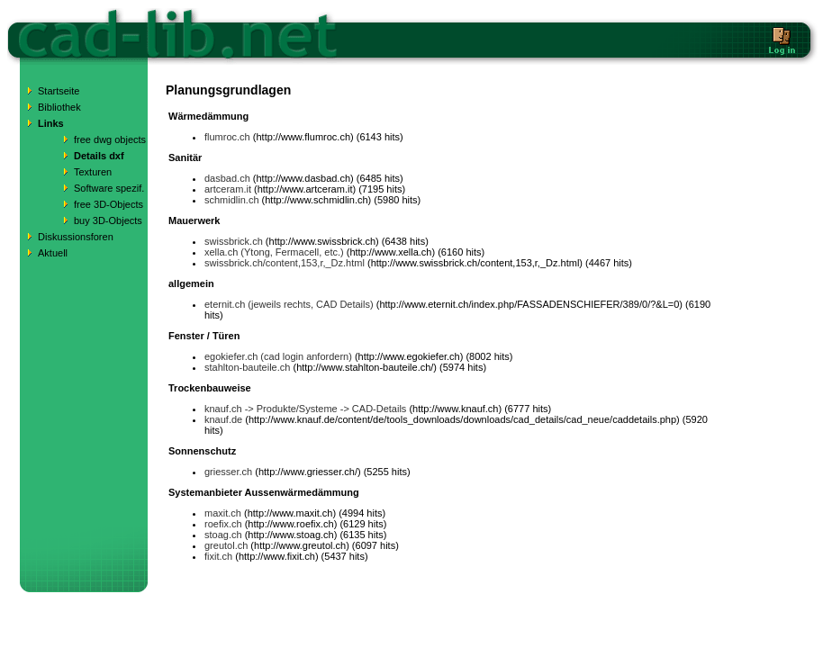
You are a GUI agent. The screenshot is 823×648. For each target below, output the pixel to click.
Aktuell (53, 253)
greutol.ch (226, 545)
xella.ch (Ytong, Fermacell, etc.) (274, 252)
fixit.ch (218, 556)
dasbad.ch (227, 178)
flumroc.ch (227, 136)
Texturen (93, 171)
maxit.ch (222, 513)
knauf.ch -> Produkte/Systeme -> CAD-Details (305, 408)
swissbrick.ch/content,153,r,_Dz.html (284, 262)
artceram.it (227, 189)
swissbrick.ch (233, 241)
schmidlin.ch (231, 199)
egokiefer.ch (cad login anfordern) (278, 356)
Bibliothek (59, 107)
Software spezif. (109, 188)
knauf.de (223, 419)
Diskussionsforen (75, 236)
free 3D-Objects (108, 204)
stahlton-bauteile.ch (247, 367)
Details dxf (99, 155)
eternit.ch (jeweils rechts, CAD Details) (289, 304)
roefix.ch (223, 523)
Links (51, 123)
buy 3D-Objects (108, 220)
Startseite (58, 91)
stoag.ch (223, 534)
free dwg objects (110, 139)
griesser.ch (228, 471)
